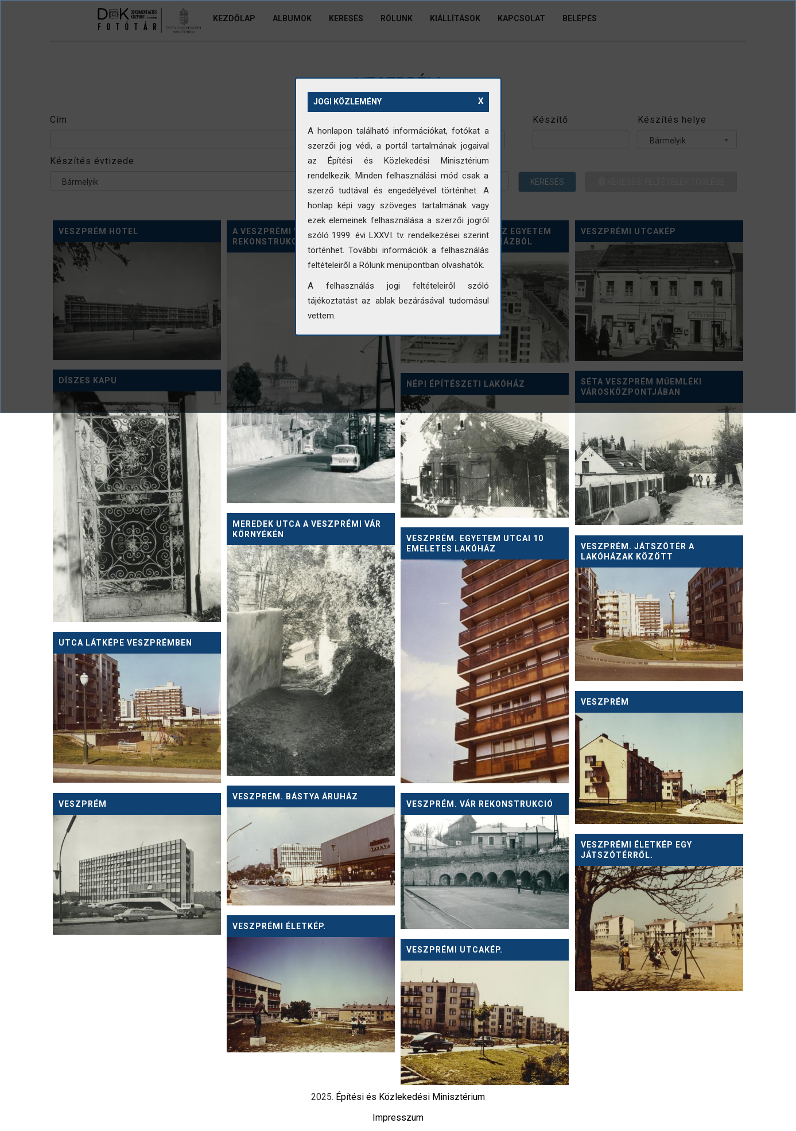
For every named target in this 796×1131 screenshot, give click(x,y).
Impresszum (398, 1117)
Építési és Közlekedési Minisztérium (410, 1096)
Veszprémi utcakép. (454, 949)
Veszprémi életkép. (279, 926)
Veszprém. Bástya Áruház (295, 796)
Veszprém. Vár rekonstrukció (479, 804)
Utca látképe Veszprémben (125, 642)
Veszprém (605, 701)
